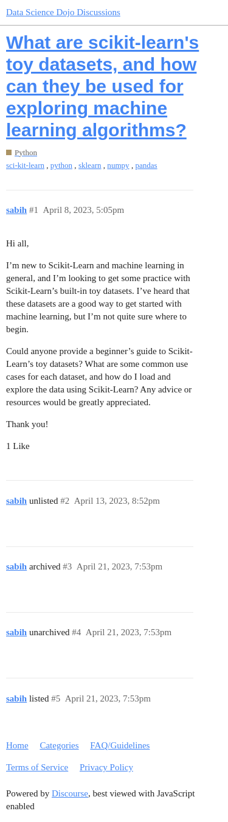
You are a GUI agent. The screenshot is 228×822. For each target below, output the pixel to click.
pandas (146, 165)
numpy (118, 165)
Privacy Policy (106, 767)
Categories (59, 745)
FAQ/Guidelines (120, 745)
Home (17, 745)
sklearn (90, 165)
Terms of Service (37, 767)
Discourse (70, 793)
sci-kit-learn (25, 165)
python (61, 165)
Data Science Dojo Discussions (63, 12)
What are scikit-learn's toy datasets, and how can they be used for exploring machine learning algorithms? (102, 86)
